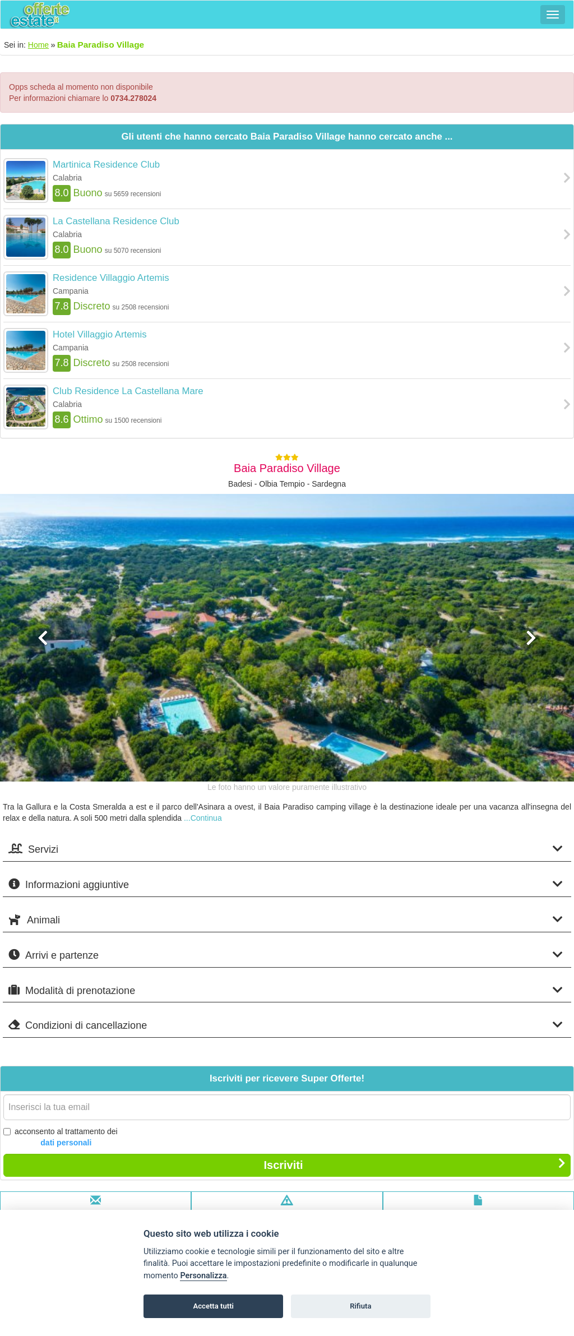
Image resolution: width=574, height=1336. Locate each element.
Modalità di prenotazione (285, 990)
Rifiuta (360, 1306)
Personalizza (203, 1275)
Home (38, 44)
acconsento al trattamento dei (60, 1137)
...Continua (203, 817)
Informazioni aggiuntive (285, 884)
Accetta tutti (213, 1306)
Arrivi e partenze (285, 955)
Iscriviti (414, 1164)
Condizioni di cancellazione (285, 1025)
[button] (43, 704)
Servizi (285, 849)
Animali (285, 920)
